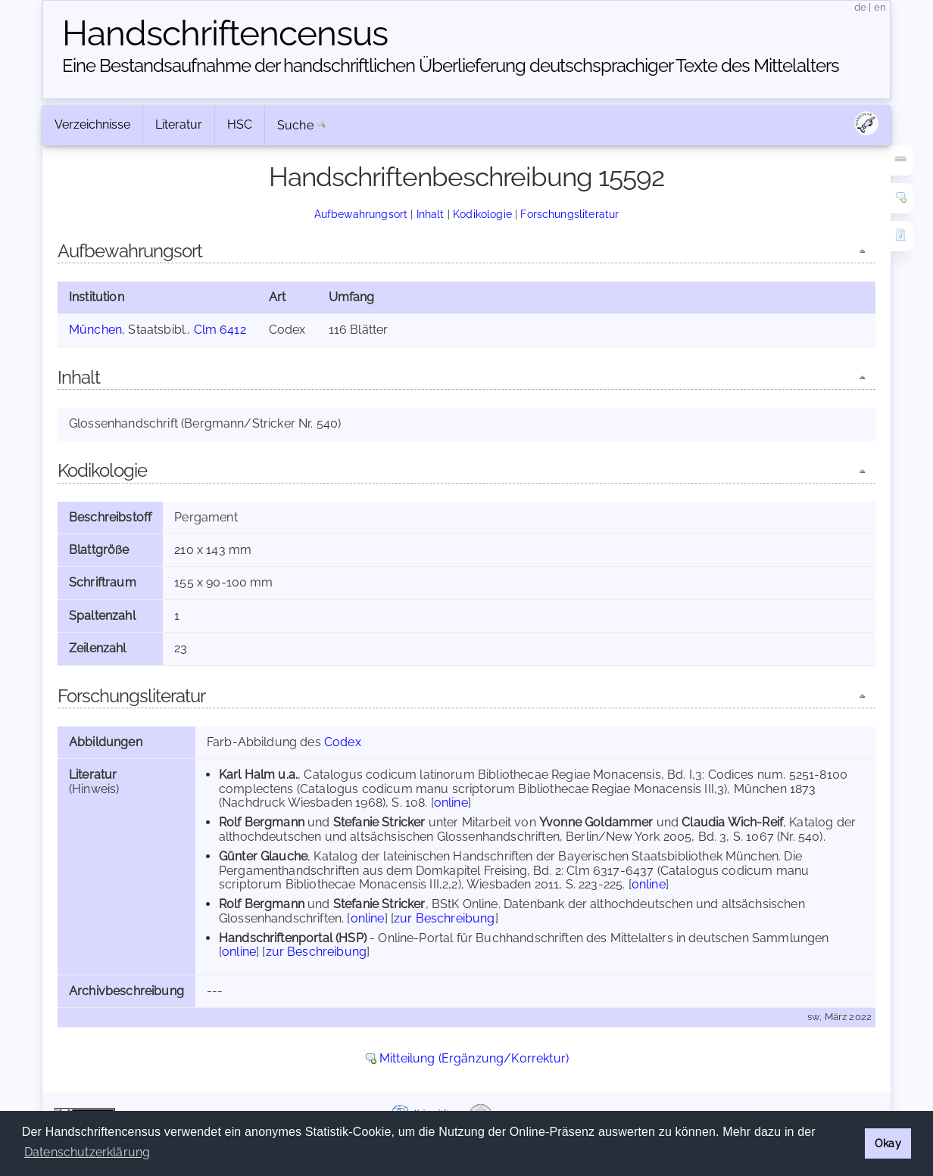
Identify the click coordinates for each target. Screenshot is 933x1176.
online (451, 802)
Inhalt (431, 213)
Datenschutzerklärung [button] (87, 1152)
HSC (239, 124)
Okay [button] (888, 1143)
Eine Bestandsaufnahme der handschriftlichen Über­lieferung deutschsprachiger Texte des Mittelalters (450, 65)
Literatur (178, 124)
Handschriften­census (225, 33)
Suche (295, 125)
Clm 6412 (220, 329)
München (95, 329)
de (860, 7)
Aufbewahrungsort (361, 213)
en (880, 7)
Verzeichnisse (92, 124)
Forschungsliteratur (569, 213)
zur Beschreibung (444, 918)
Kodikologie (482, 213)
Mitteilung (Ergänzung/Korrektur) (474, 1058)
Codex (342, 742)
